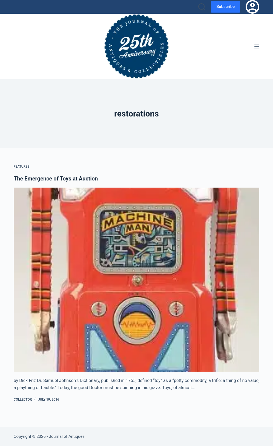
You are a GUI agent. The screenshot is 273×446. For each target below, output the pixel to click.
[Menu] (256, 46)
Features (22, 166)
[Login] (252, 7)
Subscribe (225, 6)
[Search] (201, 6)
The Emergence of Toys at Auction (56, 178)
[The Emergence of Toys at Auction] (136, 280)
